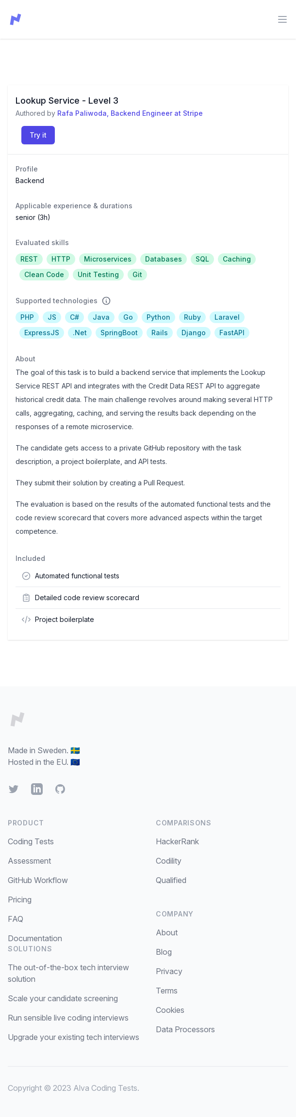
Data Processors (185, 1029)
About (167, 932)
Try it (38, 135)
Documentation (35, 938)
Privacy (169, 971)
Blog (164, 952)
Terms (167, 990)
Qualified (171, 880)
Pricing (20, 899)
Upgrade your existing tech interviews (73, 1037)
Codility (168, 861)
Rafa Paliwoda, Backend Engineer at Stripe (130, 113)
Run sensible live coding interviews (68, 1018)
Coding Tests (31, 841)
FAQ (15, 919)
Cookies (170, 1010)
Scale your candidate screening (63, 998)
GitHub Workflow (38, 880)
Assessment (29, 861)
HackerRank (177, 841)
